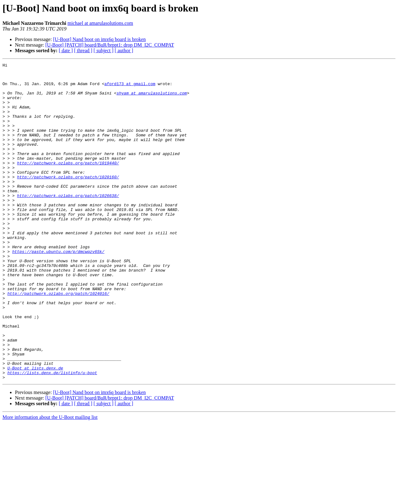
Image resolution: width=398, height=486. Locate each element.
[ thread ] (83, 50)
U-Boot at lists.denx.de (35, 429)
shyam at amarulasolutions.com (152, 99)
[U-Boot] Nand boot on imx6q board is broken (99, 39)
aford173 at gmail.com (129, 88)
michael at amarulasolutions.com (100, 23)
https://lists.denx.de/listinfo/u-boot (52, 435)
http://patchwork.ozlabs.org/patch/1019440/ (68, 183)
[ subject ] (103, 50)
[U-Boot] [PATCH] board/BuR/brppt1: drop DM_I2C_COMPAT (109, 45)
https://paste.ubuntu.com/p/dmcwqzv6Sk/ (58, 289)
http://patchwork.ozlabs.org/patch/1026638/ (68, 222)
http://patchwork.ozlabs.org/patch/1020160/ (68, 200)
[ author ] (124, 50)
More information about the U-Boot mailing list (50, 480)
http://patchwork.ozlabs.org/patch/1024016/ (58, 340)
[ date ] (66, 50)
